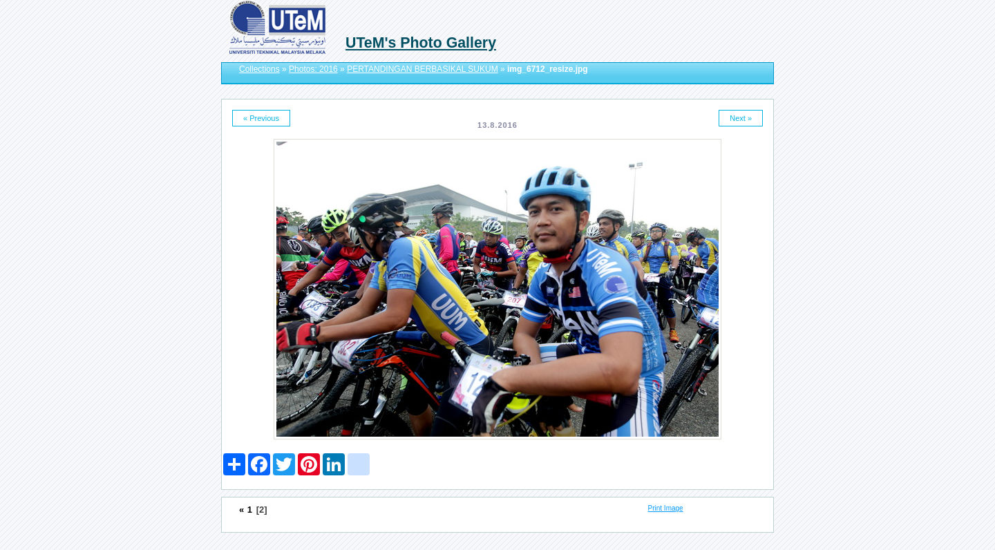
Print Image (665, 508)
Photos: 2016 (313, 69)
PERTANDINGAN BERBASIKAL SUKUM (422, 69)
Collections (259, 69)
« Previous (261, 118)
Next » (741, 118)
